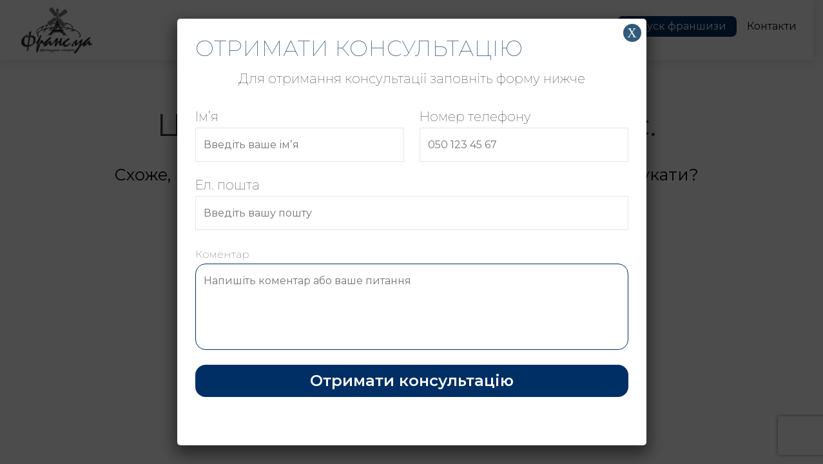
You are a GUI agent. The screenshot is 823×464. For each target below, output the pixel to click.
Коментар (411, 300)
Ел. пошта (411, 203)
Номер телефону (524, 135)
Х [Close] (631, 33)
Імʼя (299, 135)
